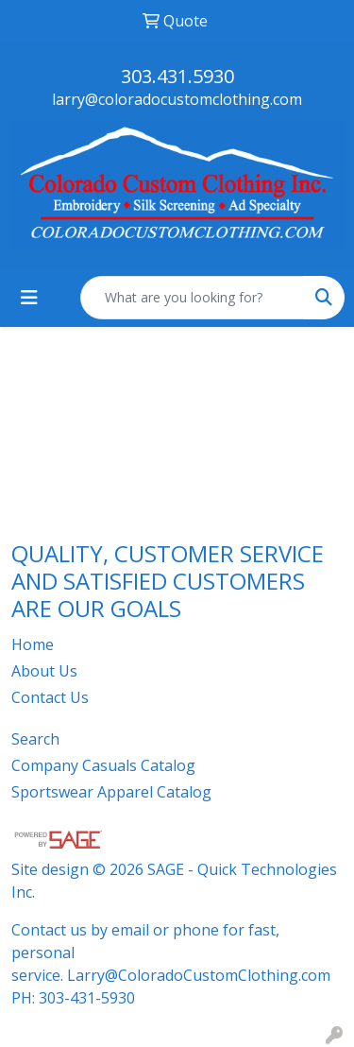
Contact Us (50, 697)
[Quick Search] (192, 297)
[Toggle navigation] (29, 297)
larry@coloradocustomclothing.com (177, 99)
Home (32, 644)
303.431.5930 (177, 76)
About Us (44, 671)
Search (35, 739)
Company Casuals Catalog (103, 765)
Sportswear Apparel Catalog (111, 791)
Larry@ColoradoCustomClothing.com (198, 975)
